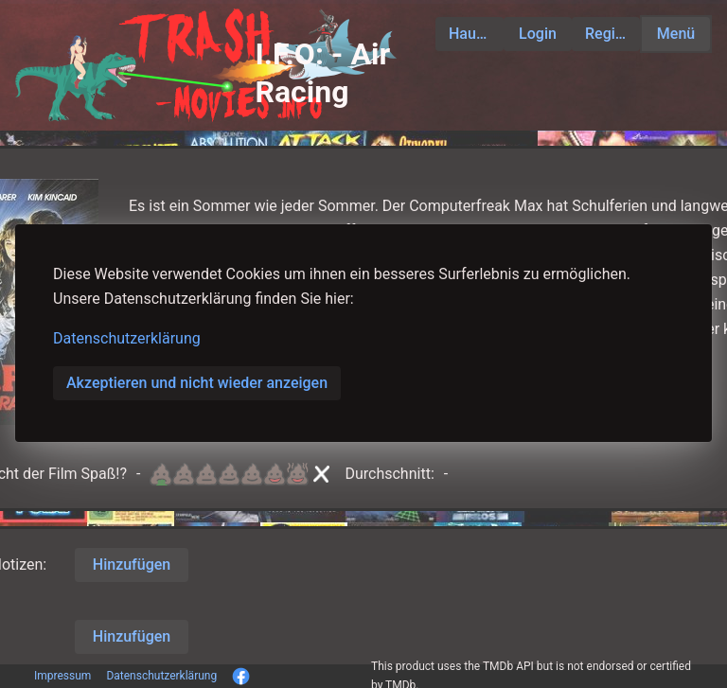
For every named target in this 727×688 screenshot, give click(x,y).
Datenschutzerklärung (127, 338)
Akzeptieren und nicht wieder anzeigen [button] (197, 383)
